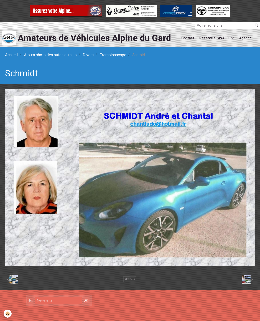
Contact (187, 38)
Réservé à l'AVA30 (214, 38)
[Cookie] (8, 314)
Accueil (11, 55)
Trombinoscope (113, 55)
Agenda (245, 38)
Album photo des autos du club (50, 55)
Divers (88, 55)
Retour (129, 279)
